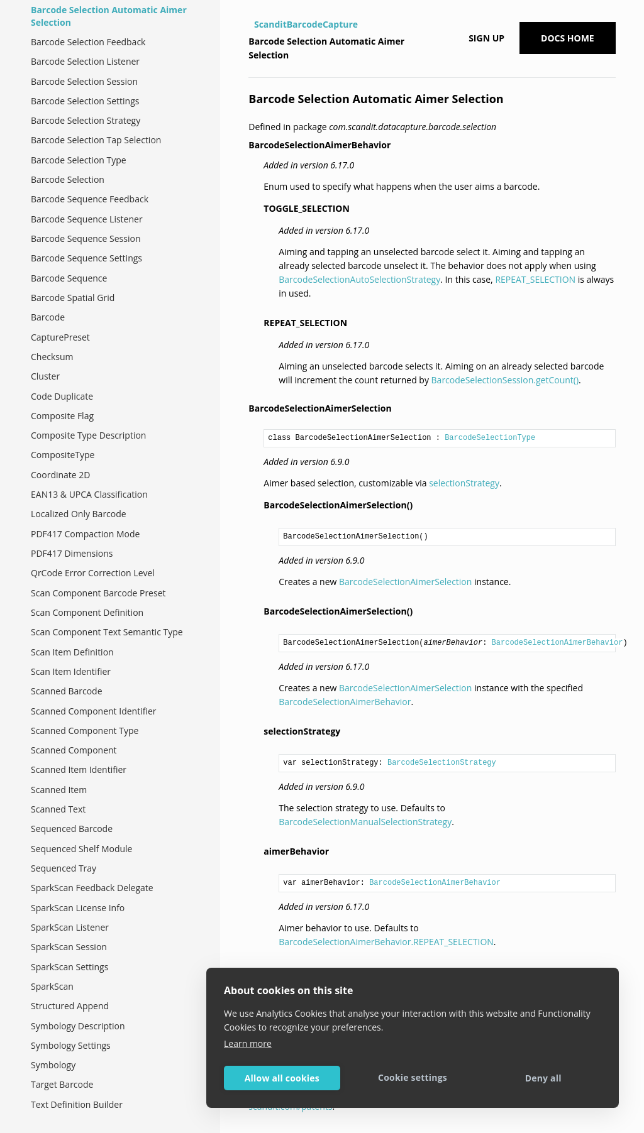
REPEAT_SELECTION (535, 279)
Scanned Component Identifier (94, 711)
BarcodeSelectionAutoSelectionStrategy (359, 279)
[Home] (250, 24)
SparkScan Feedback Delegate (92, 888)
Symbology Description (78, 1026)
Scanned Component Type (84, 730)
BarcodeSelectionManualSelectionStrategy (365, 822)
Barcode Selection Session (84, 81)
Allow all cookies (282, 1078)
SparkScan (52, 986)
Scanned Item (59, 790)
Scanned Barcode (67, 691)
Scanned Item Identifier (78, 769)
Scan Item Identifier (71, 671)
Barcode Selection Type (78, 160)
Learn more (248, 1043)
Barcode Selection (67, 179)
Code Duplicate (62, 396)
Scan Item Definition (72, 652)
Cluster (45, 376)
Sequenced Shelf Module (81, 849)
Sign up (486, 38)
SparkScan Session (69, 947)
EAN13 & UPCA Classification (89, 494)
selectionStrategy (464, 483)
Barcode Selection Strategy (85, 120)
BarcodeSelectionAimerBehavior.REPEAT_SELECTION (386, 942)
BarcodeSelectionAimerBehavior (557, 642)
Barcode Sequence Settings (86, 258)
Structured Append (70, 1006)
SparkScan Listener (70, 927)
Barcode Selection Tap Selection (96, 140)
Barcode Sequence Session (86, 238)
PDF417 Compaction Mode (85, 534)
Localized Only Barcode (78, 514)
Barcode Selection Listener (85, 61)
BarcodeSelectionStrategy (441, 762)
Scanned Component (74, 750)
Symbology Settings (71, 1045)
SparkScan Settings (69, 967)
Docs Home (567, 38)
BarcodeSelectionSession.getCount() (505, 380)
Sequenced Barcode (72, 829)
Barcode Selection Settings (85, 101)
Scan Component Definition (87, 612)
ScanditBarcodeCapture (306, 24)
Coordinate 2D (61, 475)
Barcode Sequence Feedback (89, 199)
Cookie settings (412, 1077)
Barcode (48, 317)
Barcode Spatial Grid (72, 298)
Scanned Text (58, 809)
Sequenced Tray (63, 868)
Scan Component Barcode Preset (98, 593)
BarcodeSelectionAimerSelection (405, 582)
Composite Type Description (88, 435)
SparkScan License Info (78, 908)
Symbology (53, 1065)
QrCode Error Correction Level (93, 573)
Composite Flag (62, 416)
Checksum (52, 357)
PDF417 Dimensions (72, 553)
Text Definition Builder (77, 1104)
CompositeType (62, 455)
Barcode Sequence (69, 278)
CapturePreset (60, 337)
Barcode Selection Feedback (88, 42)
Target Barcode (62, 1084)
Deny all (543, 1078)
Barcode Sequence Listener (87, 219)
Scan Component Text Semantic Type (107, 632)
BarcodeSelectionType (490, 438)
